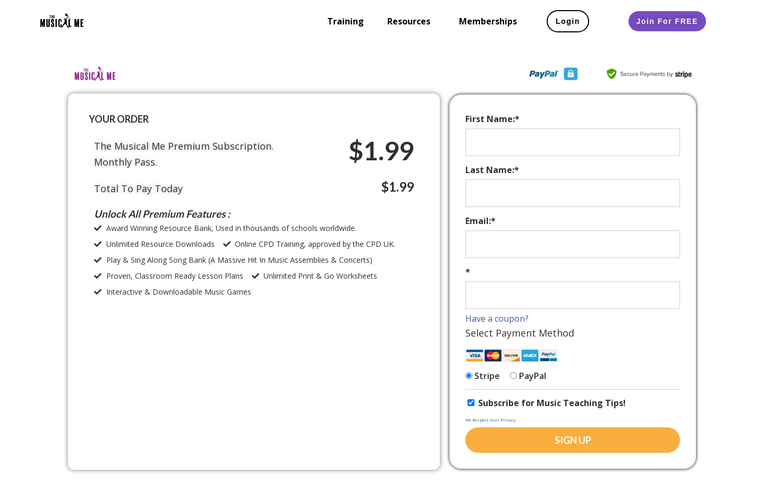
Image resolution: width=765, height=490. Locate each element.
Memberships (488, 21)
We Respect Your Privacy (490, 420)
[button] (411, 21)
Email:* (480, 221)
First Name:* (492, 119)
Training (345, 21)
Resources (408, 21)
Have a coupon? (497, 318)
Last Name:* (492, 170)
